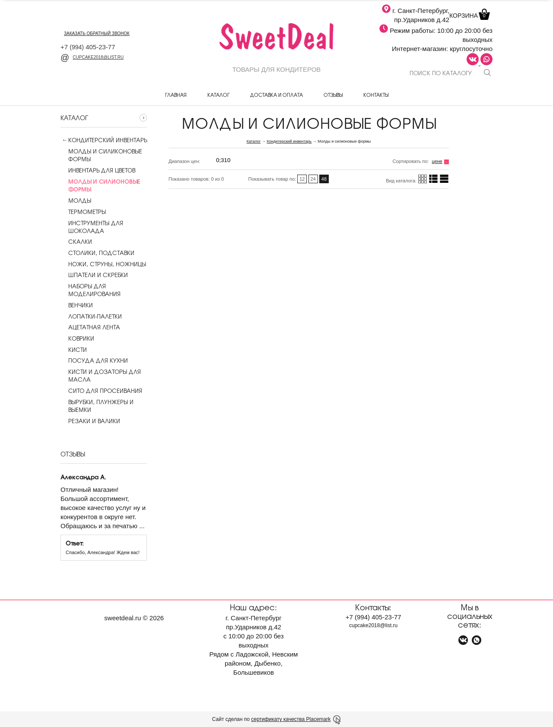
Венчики (76, 305)
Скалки (76, 242)
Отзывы (333, 94)
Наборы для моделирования (90, 290)
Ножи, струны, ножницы (103, 264)
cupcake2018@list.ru (92, 57)
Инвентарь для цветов (97, 170)
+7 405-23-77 (87, 47)
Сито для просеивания (101, 391)
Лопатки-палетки (91, 316)
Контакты (375, 94)
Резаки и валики (90, 421)
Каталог (218, 94)
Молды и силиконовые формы (101, 155)
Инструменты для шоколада (91, 227)
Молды (75, 200)
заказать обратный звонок (97, 33)
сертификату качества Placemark (291, 719)
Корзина (468, 15)
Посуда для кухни (94, 360)
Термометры (83, 212)
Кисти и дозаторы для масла (100, 375)
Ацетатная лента (90, 327)
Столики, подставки (97, 253)
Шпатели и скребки (94, 275)
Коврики (77, 338)
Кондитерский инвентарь (107, 140)
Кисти (73, 350)
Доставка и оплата (276, 94)
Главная (176, 94)
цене (437, 161)
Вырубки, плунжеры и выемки (96, 406)
